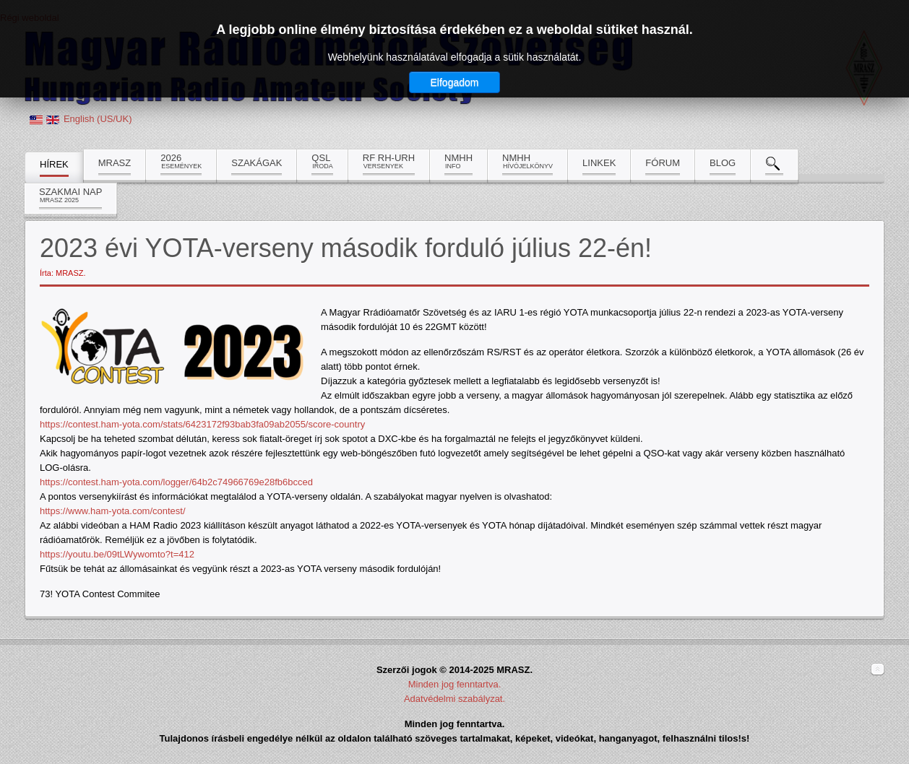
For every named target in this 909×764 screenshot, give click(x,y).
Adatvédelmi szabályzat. (454, 698)
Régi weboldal (29, 17)
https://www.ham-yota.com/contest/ (113, 510)
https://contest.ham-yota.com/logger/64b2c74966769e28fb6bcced (176, 482)
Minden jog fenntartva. (454, 684)
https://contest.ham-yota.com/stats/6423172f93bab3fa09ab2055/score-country (202, 424)
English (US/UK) (98, 118)
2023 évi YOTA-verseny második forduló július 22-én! (346, 248)
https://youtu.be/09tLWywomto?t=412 (117, 554)
